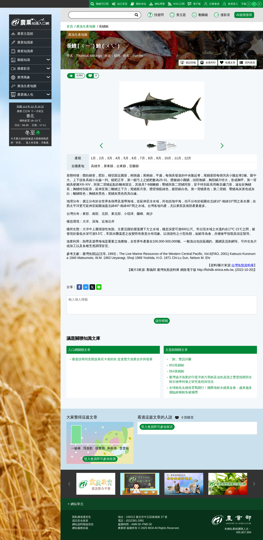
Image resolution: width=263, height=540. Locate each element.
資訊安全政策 (80, 520)
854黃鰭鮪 (176, 372)
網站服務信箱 (80, 527)
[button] (76, 504)
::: (1, 3)
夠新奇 (112, 448)
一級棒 (76, 448)
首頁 (70, 26)
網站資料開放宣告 (83, 524)
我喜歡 (88, 448)
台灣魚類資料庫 (242, 265)
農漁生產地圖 (85, 26)
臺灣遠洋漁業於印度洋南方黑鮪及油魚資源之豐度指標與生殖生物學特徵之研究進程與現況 (210, 380)
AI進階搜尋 (244, 15)
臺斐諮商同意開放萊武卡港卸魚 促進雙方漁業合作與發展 (112, 360)
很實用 (100, 448)
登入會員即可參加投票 (100, 459)
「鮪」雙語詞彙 (180, 360)
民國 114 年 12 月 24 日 (30, 106)
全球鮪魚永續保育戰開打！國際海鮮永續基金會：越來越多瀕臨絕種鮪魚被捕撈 (210, 391)
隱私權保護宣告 (81, 516)
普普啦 (124, 448)
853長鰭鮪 (176, 366)
